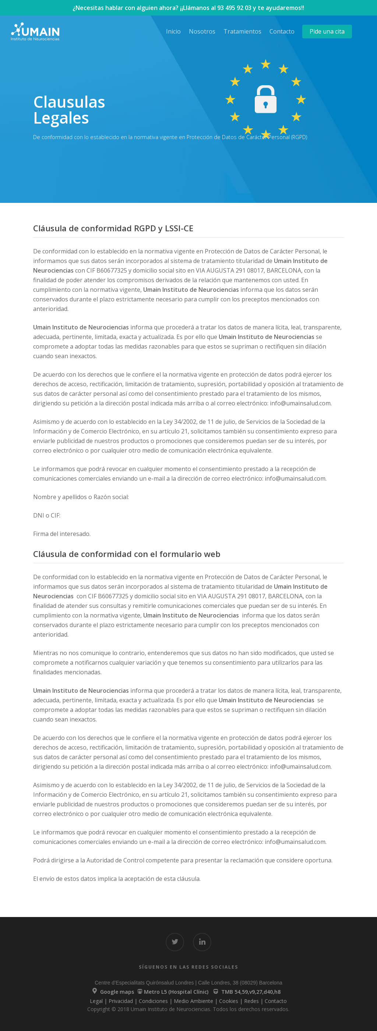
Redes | (254, 1000)
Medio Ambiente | (196, 1000)
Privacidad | (124, 1000)
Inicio (173, 31)
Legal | (99, 1000)
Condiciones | (156, 1000)
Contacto (282, 31)
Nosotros (202, 31)
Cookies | (231, 1000)
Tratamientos (242, 31)
